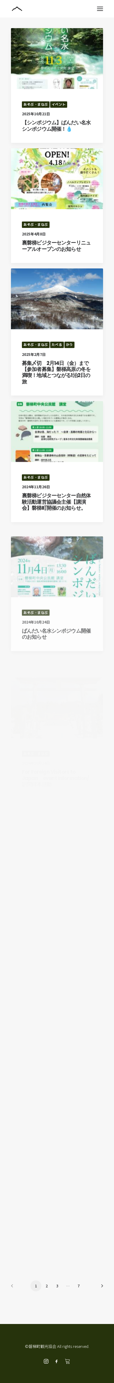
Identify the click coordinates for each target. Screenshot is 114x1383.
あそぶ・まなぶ (35, 104)
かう (69, 364)
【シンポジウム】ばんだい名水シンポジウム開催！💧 (56, 125)
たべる (57, 364)
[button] (100, 9)
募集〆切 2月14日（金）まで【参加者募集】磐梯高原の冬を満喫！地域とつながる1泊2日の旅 (56, 392)
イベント (59, 104)
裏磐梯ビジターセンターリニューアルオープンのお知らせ (56, 245)
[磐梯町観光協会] (57, 9)
